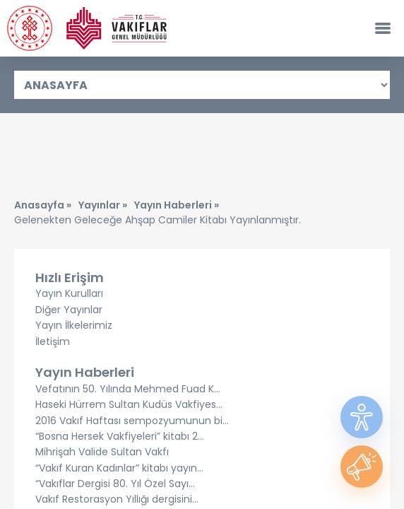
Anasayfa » (42, 205)
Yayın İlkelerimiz (73, 325)
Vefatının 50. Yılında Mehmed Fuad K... (127, 389)
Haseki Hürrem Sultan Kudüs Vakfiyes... (128, 404)
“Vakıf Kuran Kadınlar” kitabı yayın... (119, 468)
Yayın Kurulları (69, 293)
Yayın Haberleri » (176, 205)
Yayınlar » (102, 205)
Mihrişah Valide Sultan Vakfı (102, 452)
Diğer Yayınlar (68, 310)
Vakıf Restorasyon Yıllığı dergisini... (116, 499)
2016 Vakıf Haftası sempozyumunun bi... (132, 421)
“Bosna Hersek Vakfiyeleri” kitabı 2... (119, 436)
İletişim (52, 341)
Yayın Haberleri (84, 372)
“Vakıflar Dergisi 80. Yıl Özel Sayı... (115, 483)
